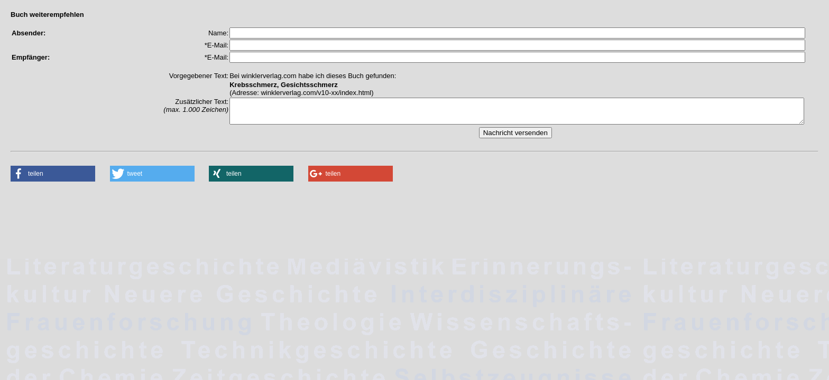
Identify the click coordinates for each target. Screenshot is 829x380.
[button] (53, 178)
